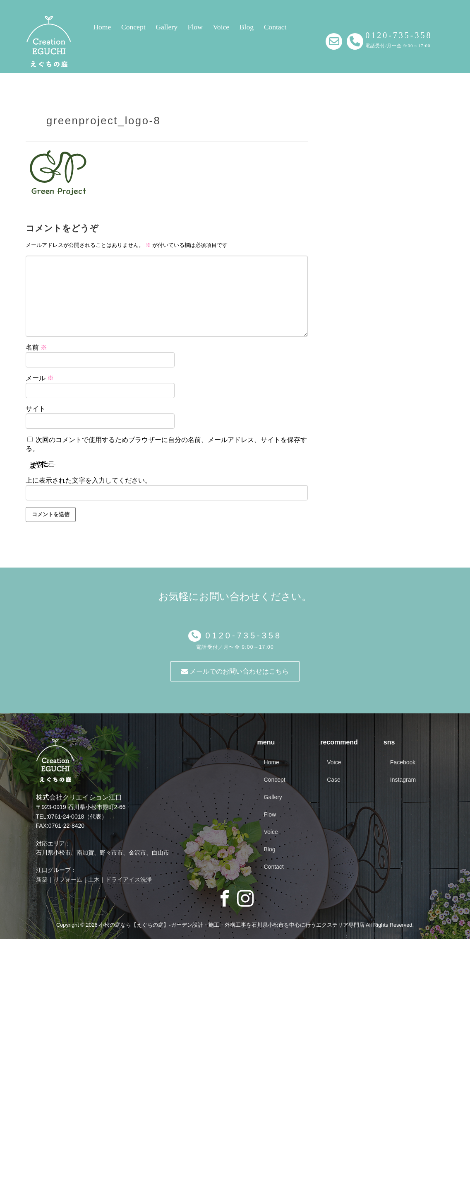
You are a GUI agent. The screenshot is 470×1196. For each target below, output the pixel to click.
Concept (133, 27)
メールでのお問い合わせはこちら (235, 671)
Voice (221, 27)
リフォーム (67, 879)
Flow (195, 27)
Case (334, 779)
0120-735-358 (241, 635)
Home (102, 27)
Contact (275, 27)
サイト (36, 408)
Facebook (402, 762)
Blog (247, 27)
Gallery (166, 27)
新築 (42, 879)
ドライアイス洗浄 (129, 879)
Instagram (403, 779)
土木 (94, 879)
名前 (36, 347)
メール (40, 378)
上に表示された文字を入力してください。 (88, 480)
